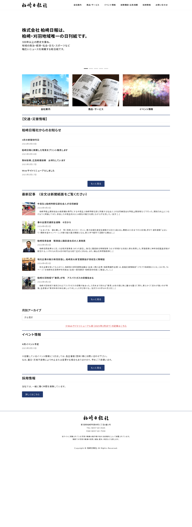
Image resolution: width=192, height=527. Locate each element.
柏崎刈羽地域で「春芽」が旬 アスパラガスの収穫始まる (65, 278)
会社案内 (46, 109)
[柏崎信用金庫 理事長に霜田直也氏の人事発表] (28, 246)
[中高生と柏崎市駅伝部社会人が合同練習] (28, 209)
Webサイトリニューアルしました (38, 170)
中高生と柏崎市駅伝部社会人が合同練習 (57, 204)
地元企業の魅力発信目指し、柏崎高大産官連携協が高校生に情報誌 (71, 259)
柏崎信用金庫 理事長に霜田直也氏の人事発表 (61, 241)
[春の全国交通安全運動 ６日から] (28, 227)
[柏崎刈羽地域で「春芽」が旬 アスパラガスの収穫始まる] (28, 283)
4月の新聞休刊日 (30, 140)
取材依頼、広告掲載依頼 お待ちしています (43, 160)
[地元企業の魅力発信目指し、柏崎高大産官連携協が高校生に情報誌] (28, 264)
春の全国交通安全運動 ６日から (54, 222)
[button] (86, 68)
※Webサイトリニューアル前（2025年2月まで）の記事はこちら (96, 326)
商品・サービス (96, 109)
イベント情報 (146, 109)
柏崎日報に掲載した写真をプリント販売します (45, 150)
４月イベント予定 (30, 344)
